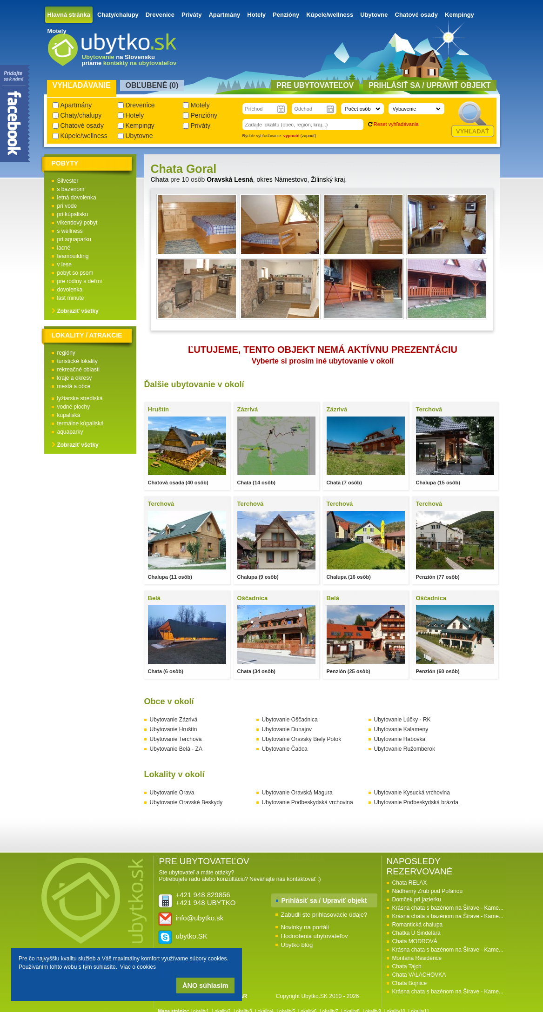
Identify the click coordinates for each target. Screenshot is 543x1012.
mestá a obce (74, 386)
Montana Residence (417, 958)
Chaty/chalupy (118, 14)
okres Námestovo (282, 179)
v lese (64, 264)
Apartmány (224, 14)
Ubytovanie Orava (172, 792)
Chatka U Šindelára (416, 933)
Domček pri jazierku (416, 899)
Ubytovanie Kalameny (401, 729)
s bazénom (71, 189)
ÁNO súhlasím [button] (205, 985)
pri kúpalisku (72, 214)
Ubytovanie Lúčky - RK (402, 719)
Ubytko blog (297, 944)
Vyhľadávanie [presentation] (82, 85)
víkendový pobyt (77, 222)
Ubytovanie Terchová (176, 739)
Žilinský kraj (328, 179)
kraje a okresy (74, 378)
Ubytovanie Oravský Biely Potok (302, 739)
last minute (70, 298)
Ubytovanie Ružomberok (404, 749)
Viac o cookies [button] (138, 967)
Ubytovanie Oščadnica (290, 719)
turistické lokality (77, 361)
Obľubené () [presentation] (152, 85)
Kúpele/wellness (329, 14)
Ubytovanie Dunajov (287, 729)
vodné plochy (73, 406)
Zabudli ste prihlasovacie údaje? (324, 914)
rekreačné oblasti (78, 369)
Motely (57, 30)
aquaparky (70, 432)
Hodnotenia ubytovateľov (314, 936)
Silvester (68, 181)
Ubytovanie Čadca (285, 749)
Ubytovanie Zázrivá (174, 719)
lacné (64, 248)
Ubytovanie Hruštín (173, 729)
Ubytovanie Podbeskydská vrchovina (307, 802)
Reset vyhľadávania (396, 124)
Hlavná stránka (69, 14)
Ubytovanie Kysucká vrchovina (412, 792)
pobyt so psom (75, 273)
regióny (66, 353)
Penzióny (286, 14)
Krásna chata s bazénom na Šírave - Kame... (447, 908)
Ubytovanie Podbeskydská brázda (416, 802)
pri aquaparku (74, 239)
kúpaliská (68, 415)
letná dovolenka (76, 197)
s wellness (70, 231)
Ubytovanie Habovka (400, 739)
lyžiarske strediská (80, 398)
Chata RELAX (409, 883)
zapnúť (308, 135)
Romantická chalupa (417, 924)
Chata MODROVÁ (414, 941)
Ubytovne (374, 14)
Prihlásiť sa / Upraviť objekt (324, 900)
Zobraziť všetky (78, 311)
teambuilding (73, 256)
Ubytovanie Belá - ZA (176, 749)
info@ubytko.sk (200, 918)
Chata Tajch (407, 966)
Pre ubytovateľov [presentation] (315, 85)
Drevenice (160, 14)
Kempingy (459, 14)
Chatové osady (416, 14)
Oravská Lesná (230, 179)
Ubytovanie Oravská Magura (297, 792)
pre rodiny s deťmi (79, 281)
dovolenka (70, 289)
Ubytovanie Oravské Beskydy (186, 802)
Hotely (256, 14)
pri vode (67, 206)
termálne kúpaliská (80, 423)
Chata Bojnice (409, 983)
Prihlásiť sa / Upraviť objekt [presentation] (429, 85)
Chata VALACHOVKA (419, 975)
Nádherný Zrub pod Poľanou (427, 891)
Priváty (191, 14)
